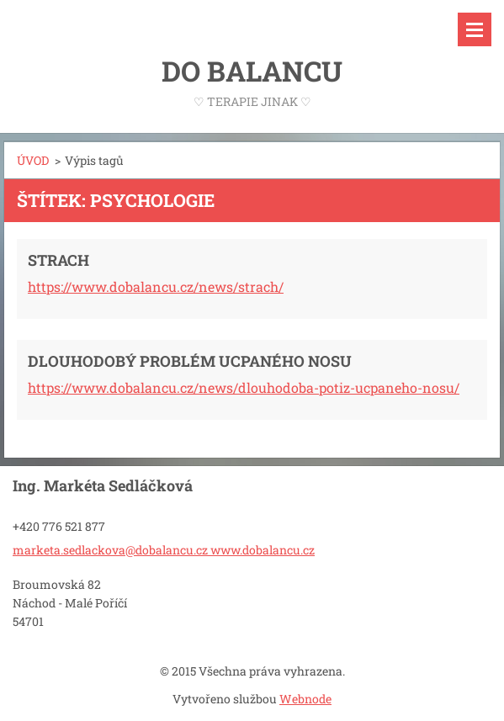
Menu (474, 29)
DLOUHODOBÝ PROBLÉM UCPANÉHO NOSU (190, 361)
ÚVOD (33, 160)
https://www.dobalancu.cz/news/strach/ (156, 286)
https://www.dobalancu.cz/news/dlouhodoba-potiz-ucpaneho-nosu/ (243, 387)
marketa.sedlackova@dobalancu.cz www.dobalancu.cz (164, 550)
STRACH (58, 260)
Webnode (305, 699)
